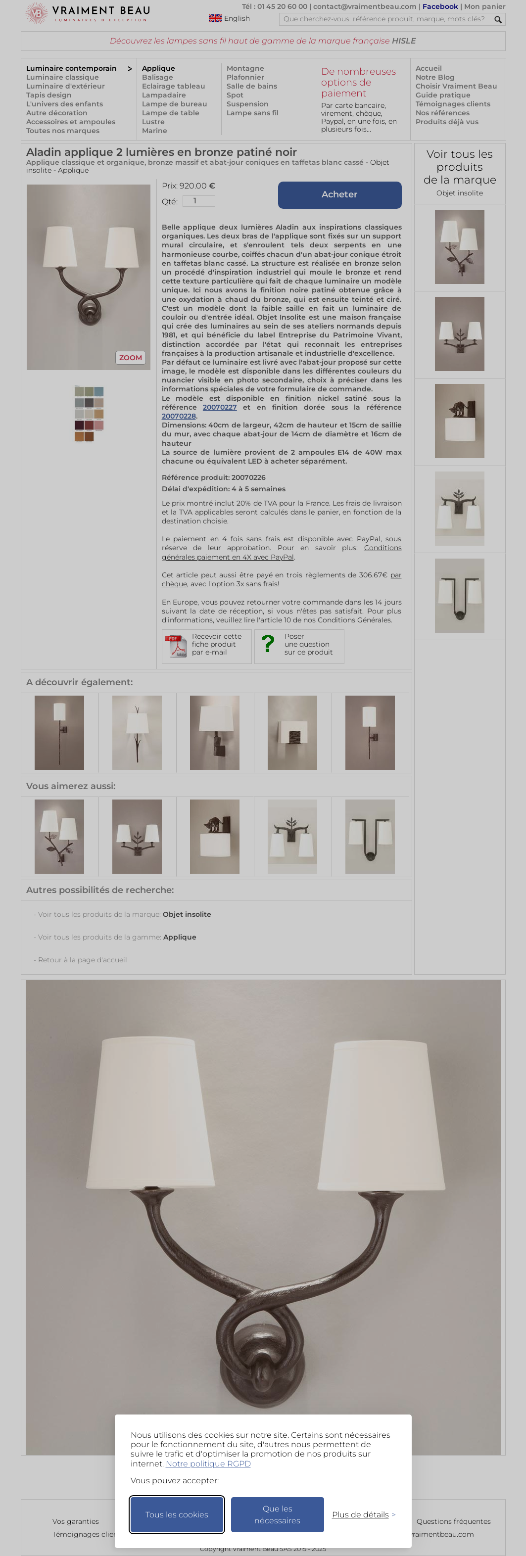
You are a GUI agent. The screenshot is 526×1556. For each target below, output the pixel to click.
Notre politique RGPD (208, 1463)
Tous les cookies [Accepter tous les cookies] (176, 1514)
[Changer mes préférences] (359, 1514)
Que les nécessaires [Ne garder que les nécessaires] (277, 1514)
